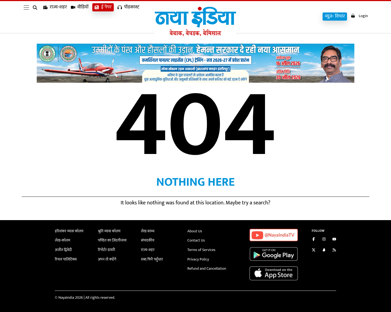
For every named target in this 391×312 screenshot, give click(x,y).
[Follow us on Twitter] (314, 250)
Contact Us (196, 240)
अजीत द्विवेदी (63, 249)
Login (359, 16)
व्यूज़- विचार (334, 16)
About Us (194, 231)
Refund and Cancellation (206, 267)
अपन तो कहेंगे (107, 258)
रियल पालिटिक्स (66, 258)
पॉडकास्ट (128, 16)
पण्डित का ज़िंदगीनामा (112, 240)
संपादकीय (147, 240)
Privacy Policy (198, 258)
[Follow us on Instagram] (324, 240)
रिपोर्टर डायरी (106, 249)
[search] (36, 17)
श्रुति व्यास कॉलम (109, 231)
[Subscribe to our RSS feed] (334, 250)
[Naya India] (195, 35)
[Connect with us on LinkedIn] (324, 250)
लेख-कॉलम (62, 240)
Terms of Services (201, 249)
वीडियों (80, 16)
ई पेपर (103, 16)
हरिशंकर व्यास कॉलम (69, 231)
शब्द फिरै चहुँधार (152, 258)
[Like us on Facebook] (314, 240)
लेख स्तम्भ (147, 231)
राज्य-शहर (55, 16)
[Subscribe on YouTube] (334, 240)
